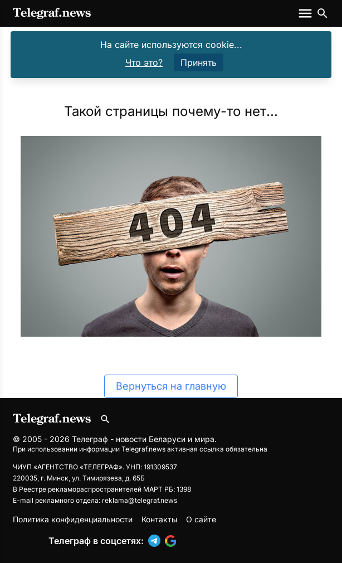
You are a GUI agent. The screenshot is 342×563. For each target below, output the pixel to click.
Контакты (159, 519)
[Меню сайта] (306, 13)
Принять (198, 62)
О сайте (201, 519)
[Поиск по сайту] (322, 13)
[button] (156, 541)
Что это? (144, 62)
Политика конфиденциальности (73, 519)
